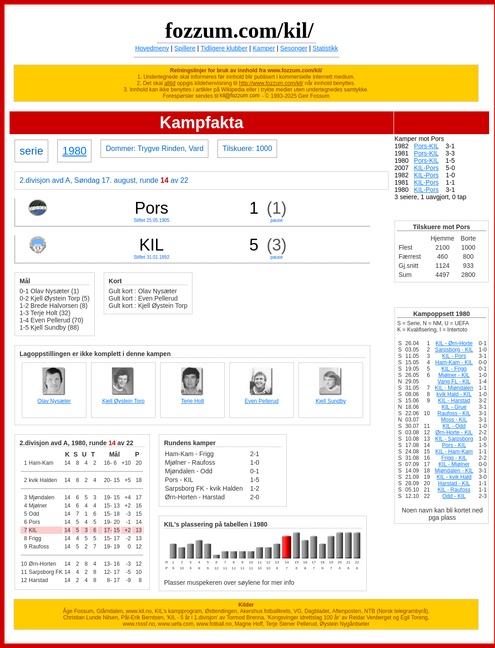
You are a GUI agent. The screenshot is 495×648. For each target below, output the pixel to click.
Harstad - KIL (454, 483)
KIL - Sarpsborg (454, 439)
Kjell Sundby (331, 401)
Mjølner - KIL (454, 375)
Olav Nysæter (54, 401)
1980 (74, 151)
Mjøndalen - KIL (454, 470)
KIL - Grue (453, 407)
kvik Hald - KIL (453, 394)
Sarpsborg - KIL (454, 350)
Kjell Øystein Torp (123, 401)
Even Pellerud (262, 401)
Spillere (185, 48)
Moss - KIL (454, 420)
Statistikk (325, 48)
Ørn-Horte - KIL (454, 432)
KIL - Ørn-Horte (454, 343)
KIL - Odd (453, 426)
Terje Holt (192, 401)
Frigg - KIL (454, 458)
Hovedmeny (152, 48)
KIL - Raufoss (454, 490)
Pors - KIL (454, 445)
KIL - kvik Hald (453, 477)
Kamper (264, 48)
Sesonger (294, 48)
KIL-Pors (426, 167)
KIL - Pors (454, 356)
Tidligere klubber (224, 48)
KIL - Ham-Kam (454, 451)
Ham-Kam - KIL (454, 362)
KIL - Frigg (454, 369)
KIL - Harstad (454, 400)
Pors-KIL (426, 146)
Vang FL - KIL (454, 381)
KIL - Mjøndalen (454, 388)
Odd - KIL (453, 496)
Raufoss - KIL (454, 413)
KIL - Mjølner (454, 464)
